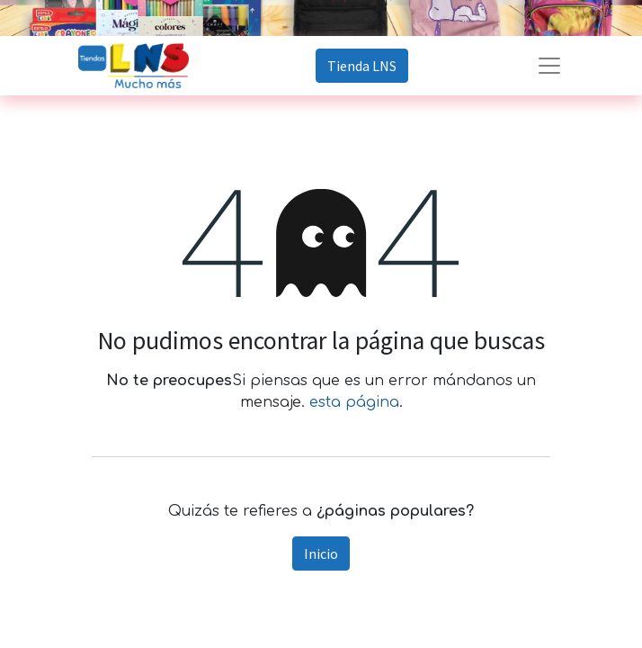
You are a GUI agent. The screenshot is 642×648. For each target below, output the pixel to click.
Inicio (321, 553)
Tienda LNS (362, 66)
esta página (354, 402)
